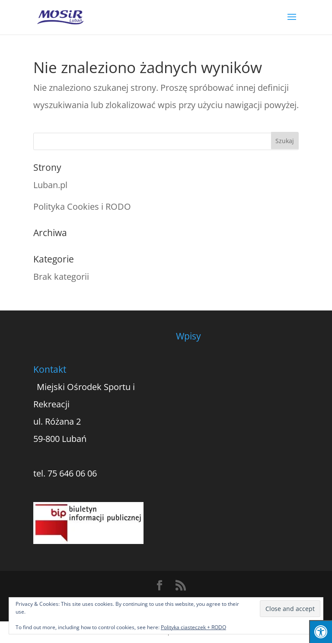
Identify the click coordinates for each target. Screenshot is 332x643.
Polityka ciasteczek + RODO (193, 627)
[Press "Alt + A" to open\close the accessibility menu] (320, 631)
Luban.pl (50, 185)
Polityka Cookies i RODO (82, 206)
